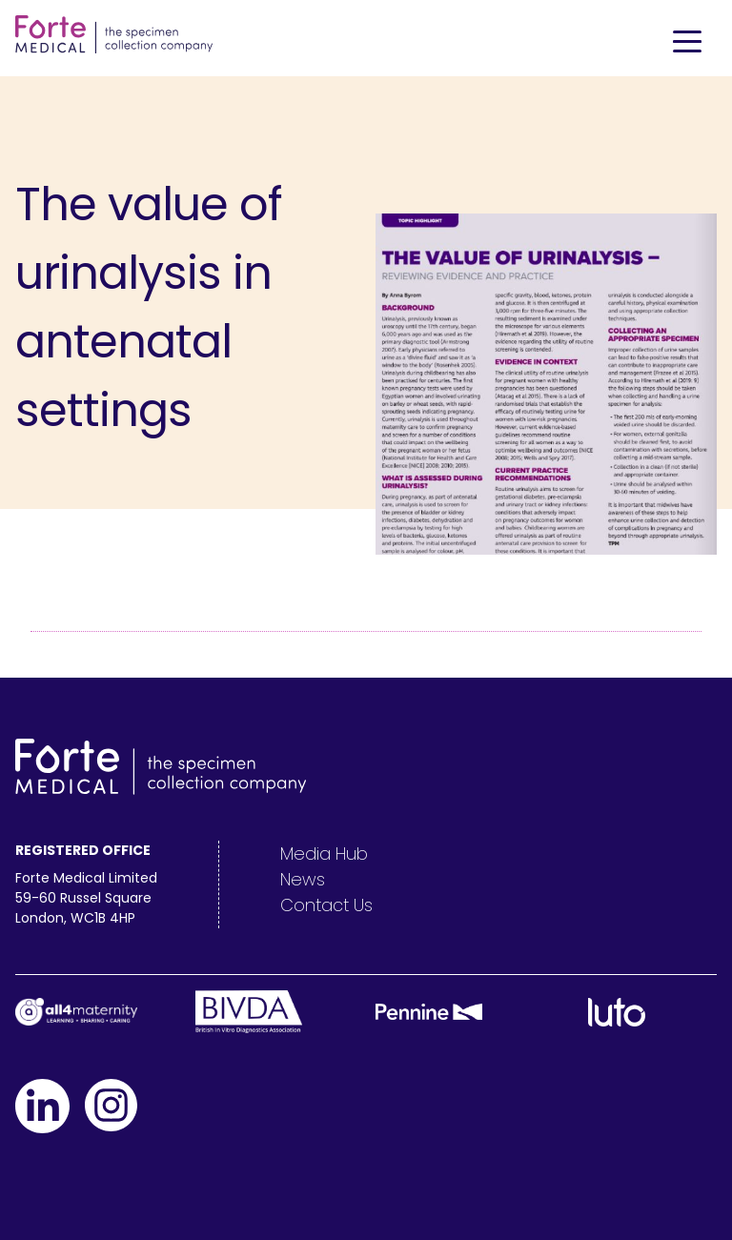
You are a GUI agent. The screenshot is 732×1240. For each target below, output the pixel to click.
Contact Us (326, 905)
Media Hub (324, 853)
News (302, 879)
